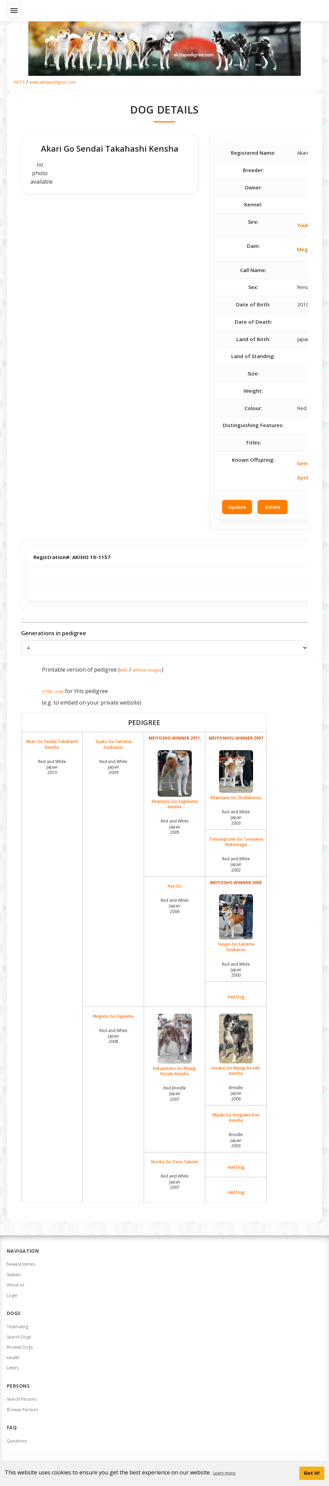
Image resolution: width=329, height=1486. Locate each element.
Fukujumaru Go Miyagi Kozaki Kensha (174, 1045)
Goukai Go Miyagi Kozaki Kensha (236, 1045)
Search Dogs (19, 1337)
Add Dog (236, 997)
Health (13, 1358)
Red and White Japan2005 (175, 826)
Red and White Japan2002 (236, 864)
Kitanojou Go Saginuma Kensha (174, 780)
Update (237, 507)
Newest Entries (21, 1264)
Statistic (14, 1275)
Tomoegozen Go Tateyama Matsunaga (236, 842)
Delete (272, 507)
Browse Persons (22, 1410)
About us (15, 1285)
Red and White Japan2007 (175, 1181)
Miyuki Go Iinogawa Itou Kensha (236, 1117)
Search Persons (21, 1399)
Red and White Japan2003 (236, 817)
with (124, 670)
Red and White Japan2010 (52, 767)
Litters (13, 1368)
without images (147, 670)
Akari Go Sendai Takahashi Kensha (52, 744)
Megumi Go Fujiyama (113, 1016)
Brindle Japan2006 (236, 1093)
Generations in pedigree (53, 633)
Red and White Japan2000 (236, 969)
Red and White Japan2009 (113, 767)
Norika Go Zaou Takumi (174, 1162)
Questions (17, 1441)
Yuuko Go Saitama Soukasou (113, 744)
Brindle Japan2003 (236, 1140)
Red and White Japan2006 (175, 905)
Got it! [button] (311, 1473)
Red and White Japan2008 (113, 1036)
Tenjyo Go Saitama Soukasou (236, 923)
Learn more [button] (224, 1473)
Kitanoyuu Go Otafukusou (236, 775)
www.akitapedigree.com (52, 82)
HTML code (53, 691)
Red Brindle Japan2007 (174, 1093)
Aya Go (175, 886)
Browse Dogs (20, 1347)
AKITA (19, 82)
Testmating (17, 1327)
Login (12, 1295)
